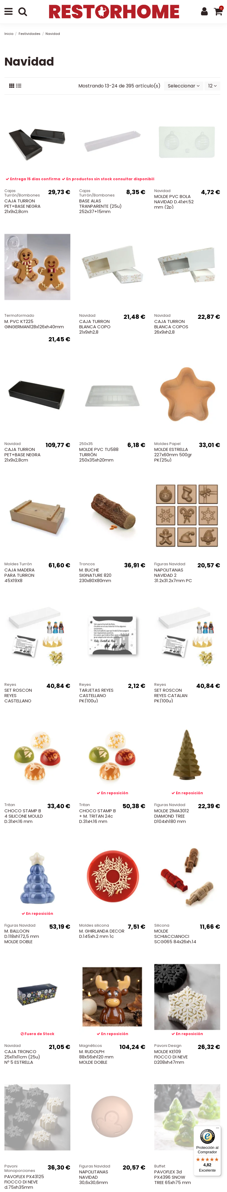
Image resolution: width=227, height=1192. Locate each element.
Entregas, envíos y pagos (58, 1120)
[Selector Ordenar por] (183, 86)
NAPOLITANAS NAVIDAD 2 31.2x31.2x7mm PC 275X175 (173, 578)
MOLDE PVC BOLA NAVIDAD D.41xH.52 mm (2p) (174, 201)
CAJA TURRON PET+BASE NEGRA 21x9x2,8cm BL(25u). (22, 209)
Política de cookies (171, 1120)
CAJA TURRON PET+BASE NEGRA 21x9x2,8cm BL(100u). (22, 457)
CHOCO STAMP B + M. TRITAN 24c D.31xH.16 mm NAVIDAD (97, 819)
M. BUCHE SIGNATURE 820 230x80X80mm (95, 575)
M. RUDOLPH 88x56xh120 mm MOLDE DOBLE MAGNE (96, 1059)
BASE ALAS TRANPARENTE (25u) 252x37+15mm (100, 206)
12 (212, 85)
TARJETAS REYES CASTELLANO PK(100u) (96, 695)
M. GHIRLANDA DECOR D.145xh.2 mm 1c (101, 933)
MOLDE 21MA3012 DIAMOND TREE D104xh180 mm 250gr (171, 819)
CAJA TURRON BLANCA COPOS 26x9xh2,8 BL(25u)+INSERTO (172, 329)
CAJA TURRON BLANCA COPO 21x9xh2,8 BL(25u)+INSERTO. (98, 329)
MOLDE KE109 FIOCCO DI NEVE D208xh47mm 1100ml (171, 1059)
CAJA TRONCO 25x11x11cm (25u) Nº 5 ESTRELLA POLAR (22, 1059)
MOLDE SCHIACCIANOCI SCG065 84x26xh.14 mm (175, 939)
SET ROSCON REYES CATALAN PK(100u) (170, 695)
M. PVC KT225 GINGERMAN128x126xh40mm (34, 324)
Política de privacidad (118, 1120)
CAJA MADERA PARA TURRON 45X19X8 (19, 575)
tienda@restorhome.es (117, 1145)
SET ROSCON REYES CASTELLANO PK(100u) (18, 698)
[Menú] (217, 1129)
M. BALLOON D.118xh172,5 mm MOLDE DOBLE (21, 936)
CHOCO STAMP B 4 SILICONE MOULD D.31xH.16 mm (23, 816)
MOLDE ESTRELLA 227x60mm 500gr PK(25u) (173, 454)
